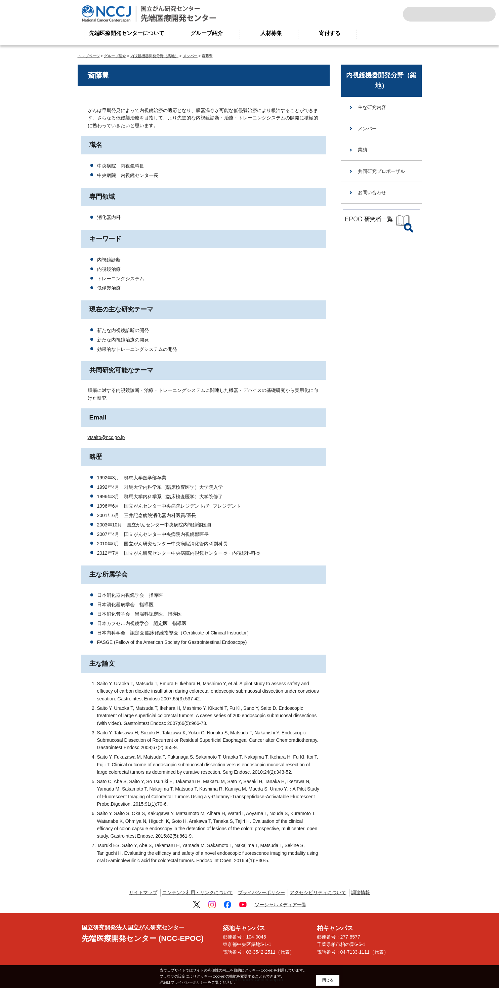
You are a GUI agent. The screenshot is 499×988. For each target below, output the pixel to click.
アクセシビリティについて (318, 892)
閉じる (327, 980)
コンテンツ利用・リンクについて (197, 892)
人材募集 (271, 33)
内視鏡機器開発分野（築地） (154, 56)
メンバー (190, 56)
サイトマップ (143, 892)
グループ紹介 (207, 33)
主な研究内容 (372, 107)
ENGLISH (466, 14)
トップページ (89, 56)
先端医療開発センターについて (126, 33)
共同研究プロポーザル (381, 171)
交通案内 (481, 14)
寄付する (329, 33)
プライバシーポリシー (261, 892)
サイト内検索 (417, 14)
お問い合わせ (372, 192)
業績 (362, 149)
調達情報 (360, 892)
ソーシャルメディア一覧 (280, 904)
